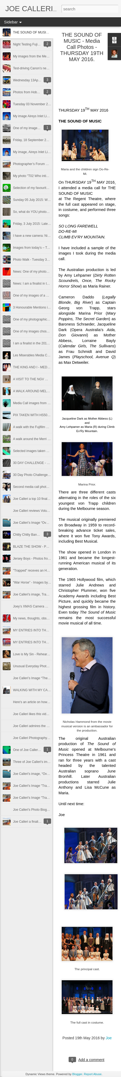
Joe (109, 1038)
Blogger (77, 1074)
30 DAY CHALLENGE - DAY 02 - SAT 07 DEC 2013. (50, 463)
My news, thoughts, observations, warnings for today (50, 618)
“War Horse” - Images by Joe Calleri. (39, 582)
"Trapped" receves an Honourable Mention (43, 570)
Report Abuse (93, 1074)
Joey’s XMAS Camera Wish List (35, 606)
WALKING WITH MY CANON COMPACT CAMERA (49, 690)
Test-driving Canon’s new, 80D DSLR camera (45, 68)
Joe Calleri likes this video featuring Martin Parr (46, 714)
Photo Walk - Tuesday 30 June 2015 (38, 259)
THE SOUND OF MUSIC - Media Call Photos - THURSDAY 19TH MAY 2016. (81, 47)
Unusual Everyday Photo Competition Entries (45, 666)
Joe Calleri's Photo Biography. (34, 810)
